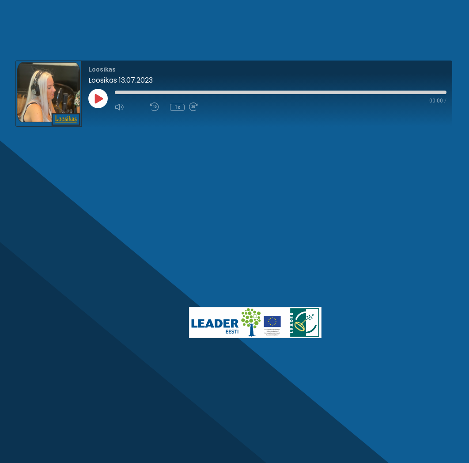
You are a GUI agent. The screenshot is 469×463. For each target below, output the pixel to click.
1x (177, 107)
